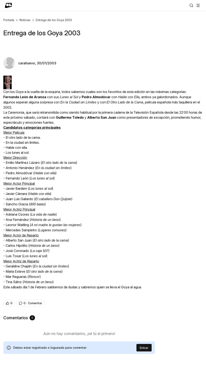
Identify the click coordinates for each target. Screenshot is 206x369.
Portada (8, 20)
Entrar (144, 348)
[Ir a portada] (8, 5)
